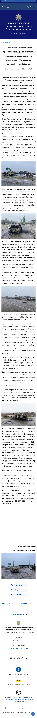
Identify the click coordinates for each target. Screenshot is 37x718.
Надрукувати (19, 585)
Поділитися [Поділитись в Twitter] (18, 594)
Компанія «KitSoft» (13, 708)
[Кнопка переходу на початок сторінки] (33, 714)
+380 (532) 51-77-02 (18, 640)
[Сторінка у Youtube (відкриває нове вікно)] (18, 658)
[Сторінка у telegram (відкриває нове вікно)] (26, 658)
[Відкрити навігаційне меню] (8, 7)
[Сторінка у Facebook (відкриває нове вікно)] (11, 658)
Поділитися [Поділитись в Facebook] (18, 590)
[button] (18, 614)
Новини (7, 42)
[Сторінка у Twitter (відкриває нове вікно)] (15, 658)
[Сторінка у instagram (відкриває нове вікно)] (22, 658)
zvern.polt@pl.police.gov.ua (18, 648)
